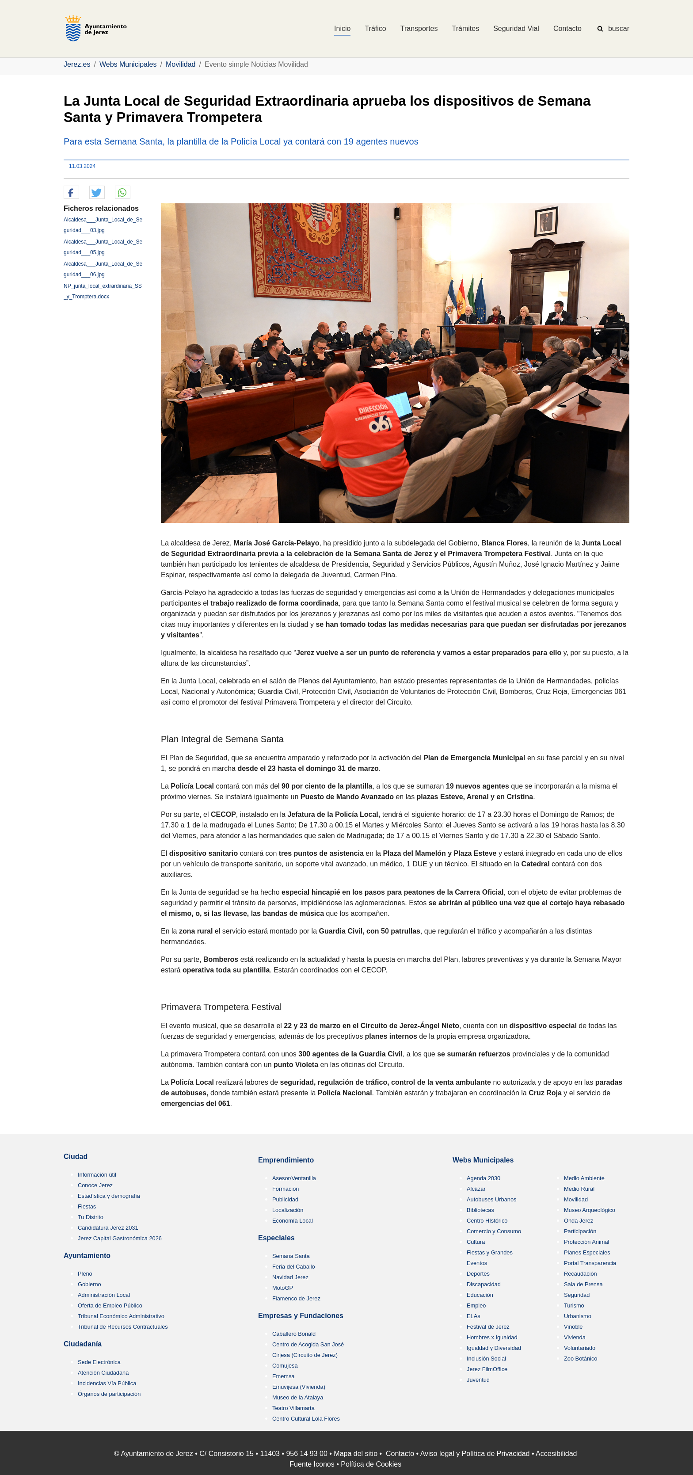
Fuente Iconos (311, 1464)
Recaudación (580, 1273)
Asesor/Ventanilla (294, 1178)
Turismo (574, 1305)
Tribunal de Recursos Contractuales (123, 1326)
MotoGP (282, 1287)
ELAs (473, 1316)
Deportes (478, 1273)
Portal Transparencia (590, 1263)
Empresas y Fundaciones (300, 1315)
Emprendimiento (286, 1160)
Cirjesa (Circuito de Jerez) (305, 1355)
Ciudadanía (83, 1344)
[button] (71, 192)
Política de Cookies (371, 1464)
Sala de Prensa (583, 1284)
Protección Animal (586, 1242)
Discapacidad (484, 1284)
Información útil (97, 1174)
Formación (285, 1188)
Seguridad (577, 1295)
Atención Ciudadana (103, 1372)
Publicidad (285, 1199)
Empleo (476, 1305)
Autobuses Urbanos (491, 1199)
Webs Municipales (483, 1160)
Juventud (478, 1379)
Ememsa (283, 1376)
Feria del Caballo (293, 1266)
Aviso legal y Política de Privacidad (475, 1453)
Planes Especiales (587, 1252)
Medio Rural (579, 1188)
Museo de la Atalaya (297, 1397)
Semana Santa (291, 1256)
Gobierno (89, 1284)
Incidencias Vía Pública (107, 1383)
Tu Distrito (90, 1217)
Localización (287, 1210)
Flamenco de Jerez (296, 1298)
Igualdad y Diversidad (494, 1348)
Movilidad (576, 1199)
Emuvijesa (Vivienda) (298, 1387)
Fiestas (87, 1206)
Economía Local (292, 1220)
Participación (580, 1231)
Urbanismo (577, 1316)
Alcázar (476, 1188)
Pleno (85, 1273)
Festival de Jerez (488, 1326)
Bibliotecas (480, 1210)
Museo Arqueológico (589, 1210)
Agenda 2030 (483, 1178)
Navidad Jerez (290, 1277)
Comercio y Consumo (494, 1231)
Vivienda (575, 1337)
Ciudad (76, 1156)
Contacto (400, 1453)
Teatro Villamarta (293, 1408)
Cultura (476, 1242)
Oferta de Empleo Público (110, 1305)
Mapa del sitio (355, 1453)
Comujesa (285, 1365)
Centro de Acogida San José (308, 1344)
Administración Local (104, 1295)
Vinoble (573, 1326)
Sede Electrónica (99, 1362)
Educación (480, 1295)
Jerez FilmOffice (487, 1369)
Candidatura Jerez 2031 (108, 1227)
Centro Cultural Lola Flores (306, 1418)
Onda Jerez (578, 1220)
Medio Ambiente (584, 1178)
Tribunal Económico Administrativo (121, 1316)
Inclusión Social (486, 1358)
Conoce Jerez (95, 1185)
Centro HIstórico (487, 1220)
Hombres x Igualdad (492, 1337)
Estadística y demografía (109, 1196)
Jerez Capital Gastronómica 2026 (120, 1238)
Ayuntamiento (87, 1255)
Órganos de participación (109, 1394)
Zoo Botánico (580, 1358)
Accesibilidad (556, 1453)
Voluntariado (579, 1348)
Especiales (276, 1238)
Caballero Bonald (294, 1333)
